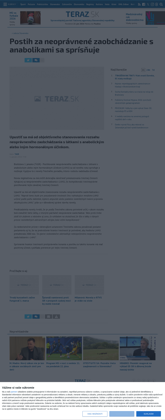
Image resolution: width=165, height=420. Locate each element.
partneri (14, 392)
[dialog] (82, 401)
